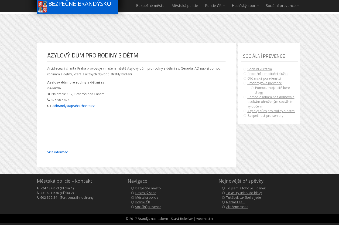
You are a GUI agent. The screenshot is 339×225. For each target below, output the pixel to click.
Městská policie (184, 5)
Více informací (57, 152)
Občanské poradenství (264, 78)
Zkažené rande (237, 207)
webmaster (204, 218)
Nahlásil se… (235, 202)
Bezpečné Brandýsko (75, 6)
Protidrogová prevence (264, 83)
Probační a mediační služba (267, 73)
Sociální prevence (282, 5)
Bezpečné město (150, 5)
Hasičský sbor (245, 5)
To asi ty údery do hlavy (244, 193)
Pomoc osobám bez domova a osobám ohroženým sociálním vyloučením (270, 101)
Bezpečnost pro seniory (265, 115)
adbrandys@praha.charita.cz (73, 106)
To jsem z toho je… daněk (246, 188)
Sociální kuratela (259, 69)
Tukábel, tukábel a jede (243, 197)
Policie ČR (215, 5)
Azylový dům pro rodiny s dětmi (271, 111)
